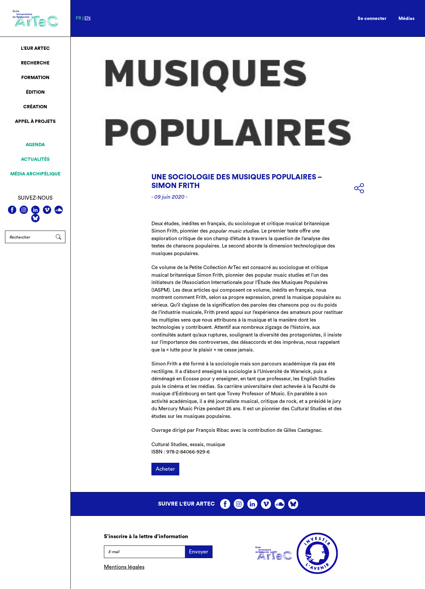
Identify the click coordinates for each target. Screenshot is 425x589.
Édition (35, 92)
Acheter (165, 469)
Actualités (35, 159)
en (87, 18)
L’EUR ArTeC (35, 48)
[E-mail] (144, 551)
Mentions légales (124, 567)
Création (35, 107)
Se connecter (372, 18)
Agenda (35, 145)
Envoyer (198, 551)
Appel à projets (35, 121)
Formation (35, 77)
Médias (406, 18)
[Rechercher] (28, 237)
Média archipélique (35, 174)
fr (78, 18)
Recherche (35, 63)
